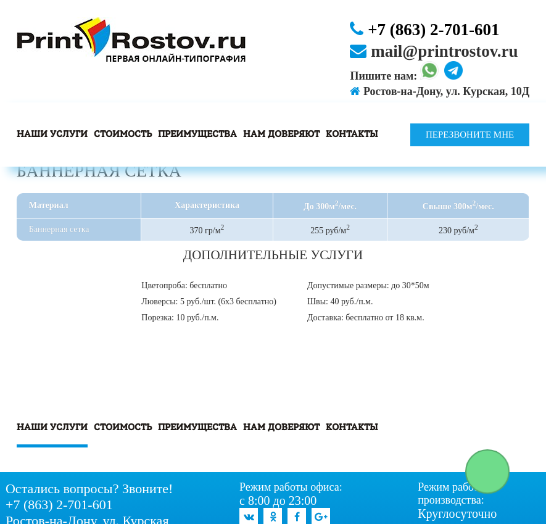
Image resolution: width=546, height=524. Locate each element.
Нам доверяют (281, 134)
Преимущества (197, 134)
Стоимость (123, 134)
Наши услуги (52, 134)
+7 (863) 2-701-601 (424, 29)
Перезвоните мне (470, 134)
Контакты (352, 134)
